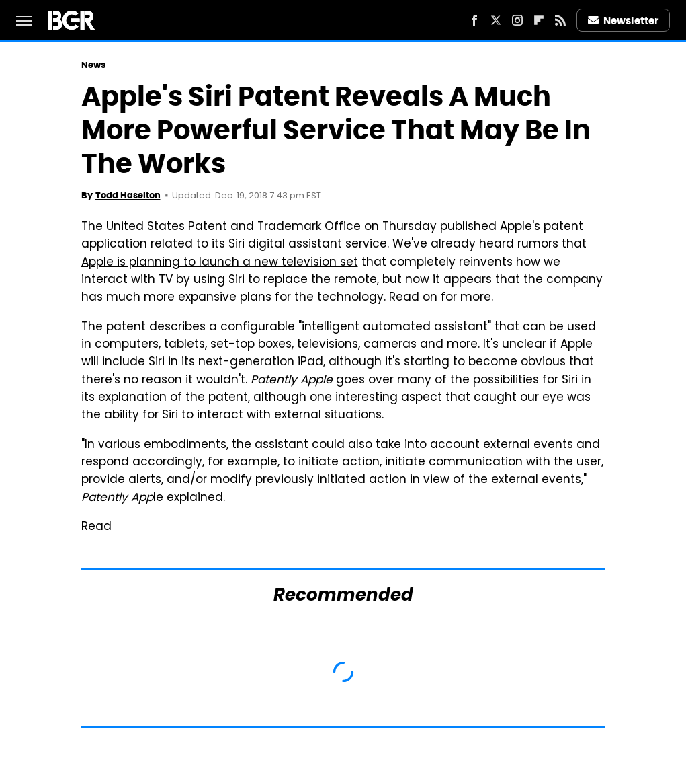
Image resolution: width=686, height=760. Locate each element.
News (93, 65)
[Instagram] (517, 20)
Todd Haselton (128, 195)
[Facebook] (474, 20)
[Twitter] (495, 20)
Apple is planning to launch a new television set (219, 263)
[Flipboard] (538, 20)
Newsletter (623, 20)
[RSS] (560, 20)
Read (96, 527)
